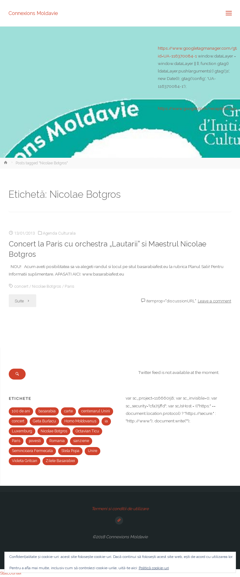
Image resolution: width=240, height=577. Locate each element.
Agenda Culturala (59, 233)
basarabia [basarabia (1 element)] (47, 411)
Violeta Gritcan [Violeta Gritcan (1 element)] (24, 461)
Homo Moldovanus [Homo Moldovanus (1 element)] (80, 421)
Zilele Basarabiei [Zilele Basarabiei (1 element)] (60, 461)
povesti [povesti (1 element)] (35, 441)
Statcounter (11, 572)
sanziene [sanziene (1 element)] (81, 441)
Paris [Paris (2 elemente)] (16, 441)
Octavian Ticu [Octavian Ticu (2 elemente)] (87, 431)
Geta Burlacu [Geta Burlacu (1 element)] (44, 421)
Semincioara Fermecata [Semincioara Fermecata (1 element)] (32, 451)
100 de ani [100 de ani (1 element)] (21, 411)
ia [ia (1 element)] (106, 421)
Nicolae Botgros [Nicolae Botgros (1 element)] (54, 431)
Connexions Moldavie (33, 13)
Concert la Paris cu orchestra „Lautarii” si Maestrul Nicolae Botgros (107, 249)
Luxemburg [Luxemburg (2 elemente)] (22, 431)
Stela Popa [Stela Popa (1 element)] (70, 451)
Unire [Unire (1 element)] (92, 451)
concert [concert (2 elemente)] (18, 421)
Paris (69, 286)
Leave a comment (214, 300)
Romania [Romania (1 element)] (57, 441)
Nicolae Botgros (46, 286)
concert (21, 286)
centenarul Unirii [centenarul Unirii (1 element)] (95, 411)
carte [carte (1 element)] (68, 411)
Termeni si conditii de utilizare (120, 508)
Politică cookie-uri (154, 568)
